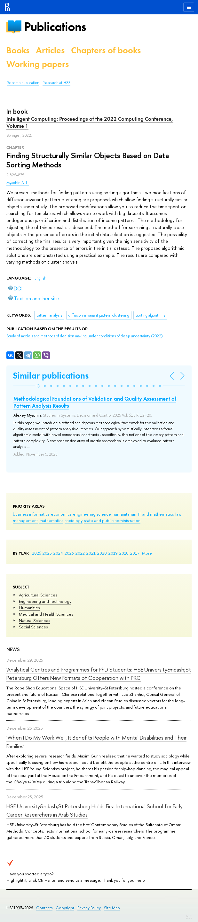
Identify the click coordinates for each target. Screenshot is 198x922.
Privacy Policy (89, 907)
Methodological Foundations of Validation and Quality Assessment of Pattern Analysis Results (94, 402)
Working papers (37, 64)
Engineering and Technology (45, 601)
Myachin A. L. (17, 182)
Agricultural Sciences (38, 595)
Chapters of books (106, 50)
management (25, 520)
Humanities (29, 608)
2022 (80, 553)
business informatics (31, 514)
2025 (47, 553)
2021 (91, 553)
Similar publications (51, 375)
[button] (38, 386)
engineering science (92, 514)
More (147, 553)
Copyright (65, 907)
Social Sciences (33, 627)
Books (17, 50)
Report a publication (23, 82)
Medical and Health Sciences (46, 614)
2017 (134, 553)
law (178, 514)
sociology (74, 520)
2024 (58, 553)
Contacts (44, 907)
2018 (124, 553)
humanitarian (124, 514)
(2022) (84, 336)
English (40, 278)
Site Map (112, 907)
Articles (50, 50)
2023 (69, 553)
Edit (189, 916)
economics (61, 514)
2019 (113, 553)
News (13, 649)
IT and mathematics (156, 514)
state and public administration (112, 520)
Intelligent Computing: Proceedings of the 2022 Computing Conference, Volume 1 (89, 122)
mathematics (51, 520)
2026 (36, 553)
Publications (55, 27)
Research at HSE (56, 82)
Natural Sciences (34, 620)
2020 (102, 553)
